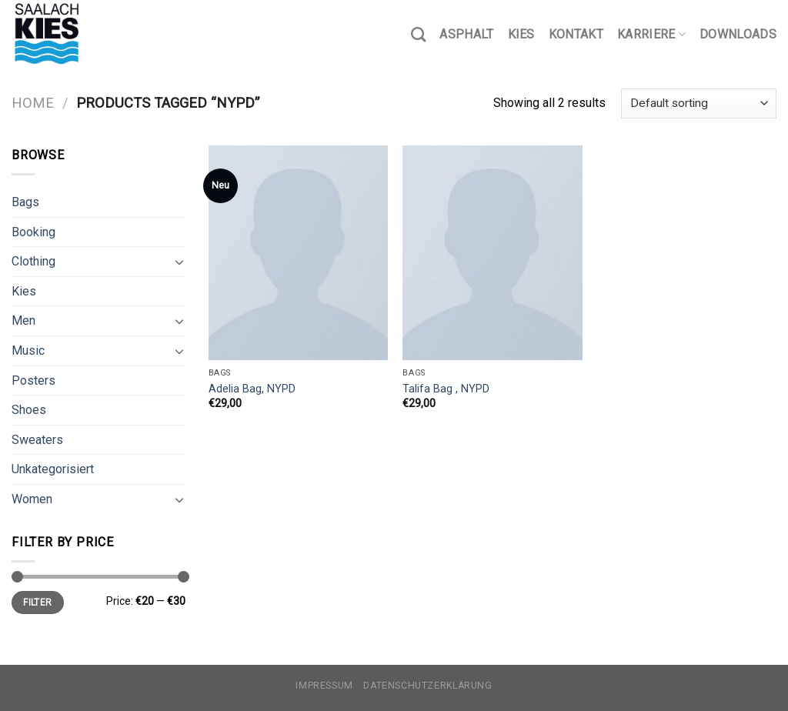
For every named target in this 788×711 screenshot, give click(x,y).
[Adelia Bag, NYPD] (298, 252)
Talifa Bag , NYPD (445, 389)
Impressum (324, 685)
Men (23, 320)
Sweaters (37, 439)
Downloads (738, 34)
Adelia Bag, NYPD (252, 389)
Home (33, 103)
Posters (33, 380)
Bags (25, 202)
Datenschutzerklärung (427, 685)
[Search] (418, 34)
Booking (33, 232)
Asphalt (466, 34)
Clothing (33, 261)
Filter (37, 602)
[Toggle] (179, 261)
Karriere (651, 34)
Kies (521, 34)
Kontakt (576, 34)
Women (32, 499)
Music (28, 350)
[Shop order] (698, 103)
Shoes (29, 409)
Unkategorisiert (53, 469)
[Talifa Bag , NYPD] (492, 252)
